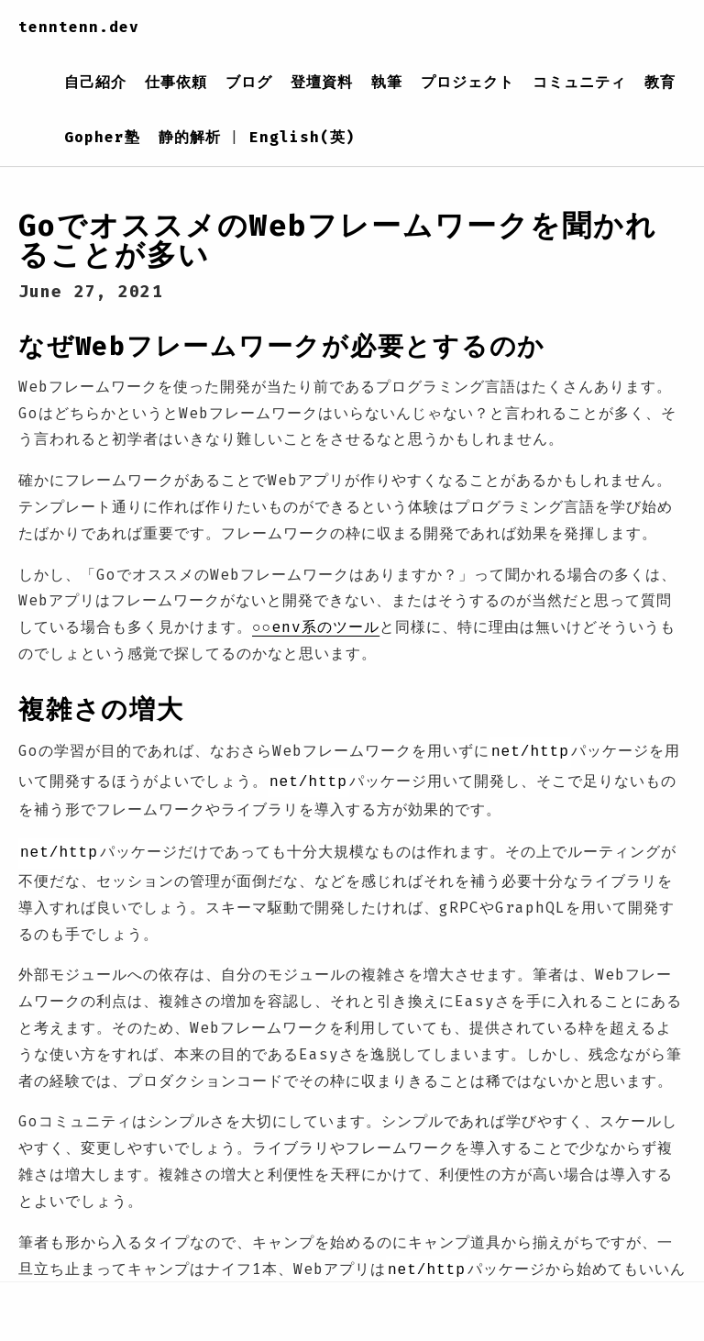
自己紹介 (95, 82)
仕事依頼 (176, 82)
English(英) (302, 137)
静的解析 (190, 137)
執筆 (386, 82)
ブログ (249, 82)
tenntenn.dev (78, 27)
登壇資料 (322, 82)
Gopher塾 (102, 137)
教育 (660, 82)
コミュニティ (579, 82)
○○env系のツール (316, 627)
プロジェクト (467, 82)
